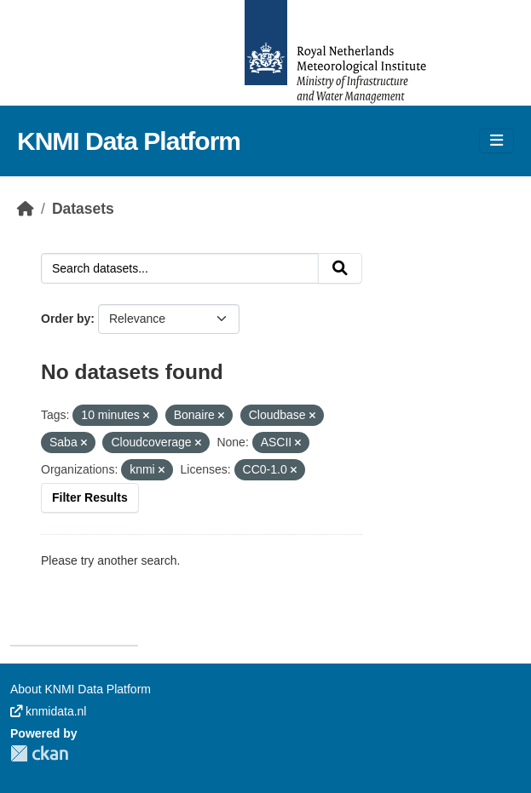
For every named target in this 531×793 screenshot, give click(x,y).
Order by (65, 318)
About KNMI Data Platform (80, 689)
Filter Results (90, 497)
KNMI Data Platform (128, 141)
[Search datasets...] (180, 268)
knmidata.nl (48, 711)
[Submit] (340, 268)
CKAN (39, 753)
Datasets (83, 208)
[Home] (25, 208)
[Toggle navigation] (496, 141)
